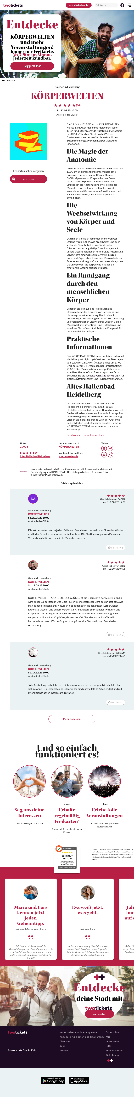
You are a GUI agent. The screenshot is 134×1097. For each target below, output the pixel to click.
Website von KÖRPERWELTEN (103, 375)
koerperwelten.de (68, 456)
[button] (97, 5)
